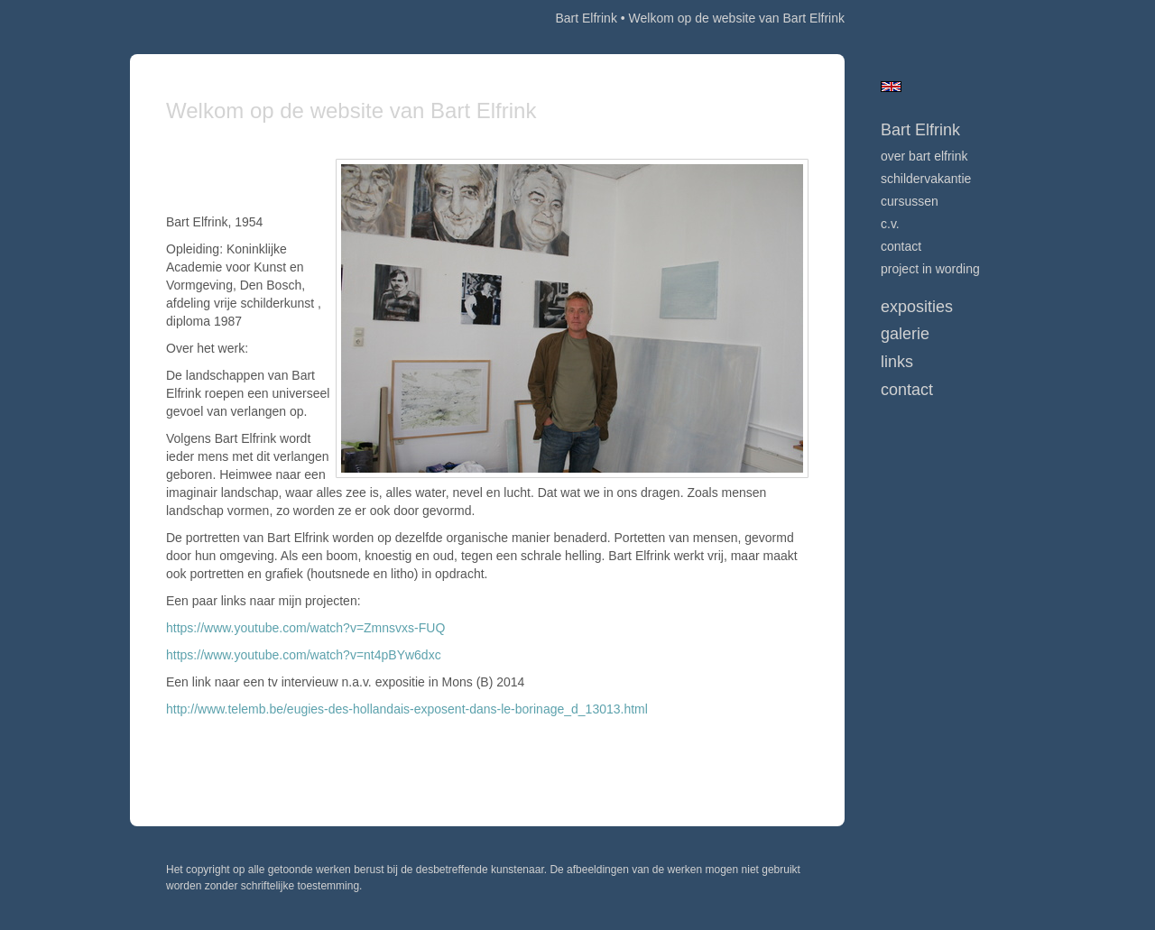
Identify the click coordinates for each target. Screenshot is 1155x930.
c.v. (890, 223)
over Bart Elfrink (924, 156)
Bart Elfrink (585, 18)
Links (897, 362)
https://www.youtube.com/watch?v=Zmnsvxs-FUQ (305, 628)
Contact (901, 246)
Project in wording (930, 269)
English (891, 86)
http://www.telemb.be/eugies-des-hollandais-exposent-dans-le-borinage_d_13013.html (407, 709)
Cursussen (909, 201)
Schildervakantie (926, 178)
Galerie (905, 334)
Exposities (917, 307)
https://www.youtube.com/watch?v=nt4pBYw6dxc (303, 655)
